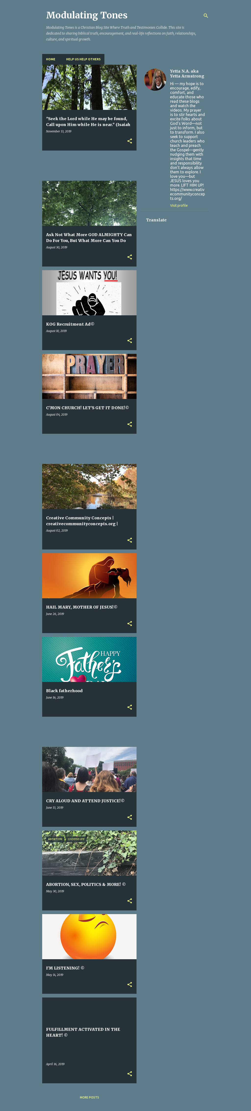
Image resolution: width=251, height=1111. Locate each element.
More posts (89, 1097)
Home (50, 59)
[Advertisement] (131, 165)
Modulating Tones (86, 15)
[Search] (206, 16)
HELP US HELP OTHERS (83, 59)
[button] (130, 141)
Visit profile (179, 205)
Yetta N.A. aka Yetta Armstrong (187, 73)
